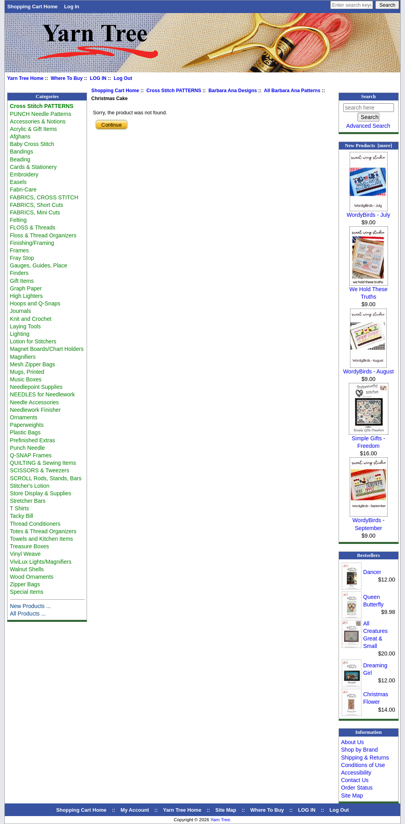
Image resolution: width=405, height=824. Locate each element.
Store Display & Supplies (40, 493)
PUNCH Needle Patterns (40, 114)
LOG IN (98, 78)
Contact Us (355, 780)
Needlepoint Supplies (36, 387)
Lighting (19, 334)
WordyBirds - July (368, 212)
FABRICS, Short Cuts (36, 205)
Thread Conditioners (35, 524)
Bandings (21, 151)
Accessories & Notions (38, 121)
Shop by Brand (359, 749)
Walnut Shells (27, 569)
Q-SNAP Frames (30, 455)
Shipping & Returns (365, 757)
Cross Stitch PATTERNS (173, 90)
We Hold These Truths (368, 290)
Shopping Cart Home (32, 6)
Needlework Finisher (35, 410)
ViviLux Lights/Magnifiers (40, 562)
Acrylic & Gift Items (33, 129)
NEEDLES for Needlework (42, 394)
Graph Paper (26, 288)
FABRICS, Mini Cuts (35, 212)
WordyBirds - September (369, 521)
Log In (71, 6)
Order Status (357, 787)
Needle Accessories (34, 402)
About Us (352, 742)
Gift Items (22, 281)
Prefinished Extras (32, 440)
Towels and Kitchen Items (41, 539)
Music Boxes (26, 379)
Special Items (27, 592)
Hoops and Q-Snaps (35, 303)
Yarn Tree (220, 819)
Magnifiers (23, 357)
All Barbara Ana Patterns (292, 90)
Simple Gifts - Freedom (368, 439)
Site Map (352, 795)
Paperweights (27, 425)
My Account (135, 810)
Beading (20, 159)
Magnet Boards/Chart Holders (46, 349)
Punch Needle (27, 448)
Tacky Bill (21, 516)
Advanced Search (368, 126)
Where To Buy (67, 78)
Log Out (123, 78)
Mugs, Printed (27, 372)
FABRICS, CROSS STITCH (44, 197)
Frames (19, 250)
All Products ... (28, 613)
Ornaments (24, 417)
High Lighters (26, 296)
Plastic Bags (25, 432)
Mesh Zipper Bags (32, 364)
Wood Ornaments (31, 577)
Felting (18, 220)
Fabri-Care (23, 189)
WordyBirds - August (368, 369)
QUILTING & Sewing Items (43, 463)
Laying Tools (25, 326)
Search (368, 96)
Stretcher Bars (27, 501)
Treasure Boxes (29, 546)
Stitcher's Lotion (29, 486)
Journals (20, 311)
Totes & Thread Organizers (43, 531)
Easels (18, 182)
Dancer (372, 572)
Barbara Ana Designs (232, 90)
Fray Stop (22, 258)
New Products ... (30, 606)
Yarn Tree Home (25, 78)
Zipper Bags (25, 584)
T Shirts (19, 508)
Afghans (20, 136)
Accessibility (356, 772)
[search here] (368, 107)
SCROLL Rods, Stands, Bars (45, 478)
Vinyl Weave (25, 554)
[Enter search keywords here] (351, 5)
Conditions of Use (363, 765)
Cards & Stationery (33, 167)
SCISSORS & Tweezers (39, 470)
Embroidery (24, 174)
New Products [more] (368, 145)
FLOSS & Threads (32, 227)
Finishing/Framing (32, 243)
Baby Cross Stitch (32, 144)
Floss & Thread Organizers (43, 235)
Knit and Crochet (30, 319)
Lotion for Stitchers (33, 341)
